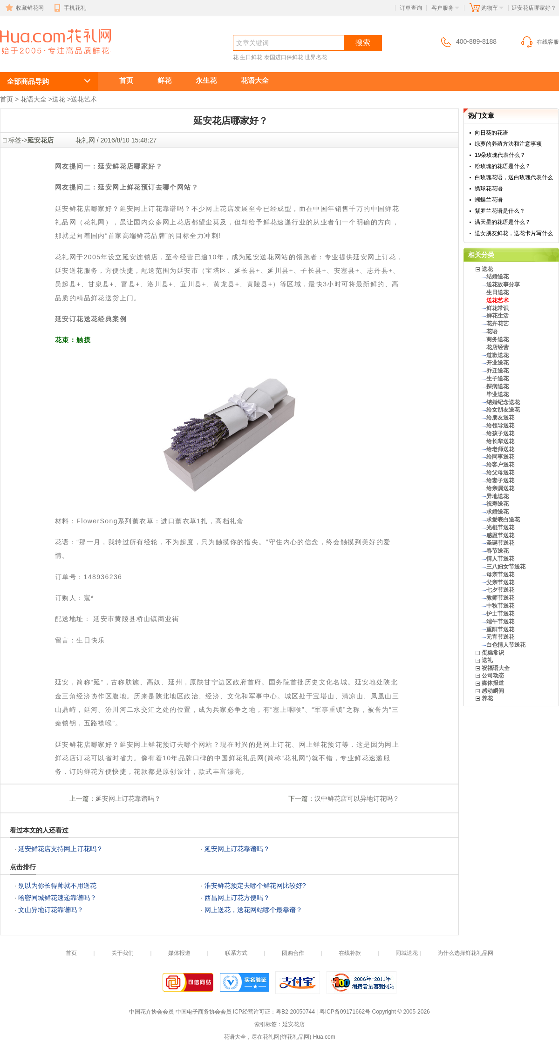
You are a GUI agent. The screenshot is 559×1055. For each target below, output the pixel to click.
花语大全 (255, 80)
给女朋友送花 (503, 409)
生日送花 (497, 292)
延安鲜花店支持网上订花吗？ (60, 848)
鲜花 (164, 80)
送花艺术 (84, 99)
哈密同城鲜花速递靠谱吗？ (57, 897)
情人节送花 (500, 558)
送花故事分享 (503, 284)
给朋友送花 (500, 417)
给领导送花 (500, 425)
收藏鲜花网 (24, 8)
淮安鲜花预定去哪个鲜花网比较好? (255, 885)
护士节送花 (500, 613)
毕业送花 (497, 394)
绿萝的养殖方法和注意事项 (508, 144)
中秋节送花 (500, 605)
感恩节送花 (500, 535)
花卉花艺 (497, 323)
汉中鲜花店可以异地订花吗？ (356, 798)
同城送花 (406, 953)
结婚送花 (497, 276)
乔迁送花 (497, 370)
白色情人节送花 (505, 645)
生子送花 (497, 378)
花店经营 (497, 347)
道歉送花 (497, 355)
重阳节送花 (500, 629)
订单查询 (411, 8)
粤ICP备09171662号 (345, 1011)
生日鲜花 (251, 57)
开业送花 (497, 362)
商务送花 (497, 339)
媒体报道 (493, 683)
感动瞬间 (493, 691)
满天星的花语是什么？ (503, 222)
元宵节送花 (500, 637)
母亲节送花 (500, 574)
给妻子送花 (500, 480)
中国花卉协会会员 (151, 1011)
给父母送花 (500, 472)
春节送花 (497, 551)
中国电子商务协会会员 (204, 1011)
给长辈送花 (500, 441)
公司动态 (493, 675)
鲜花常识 (497, 308)
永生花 (206, 80)
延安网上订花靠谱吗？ (128, 798)
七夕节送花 (500, 590)
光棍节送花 (500, 527)
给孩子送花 (500, 433)
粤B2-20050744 (295, 1011)
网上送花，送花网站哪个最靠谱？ (253, 909)
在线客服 (539, 42)
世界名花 (316, 57)
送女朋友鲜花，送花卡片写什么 (514, 233)
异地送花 (497, 496)
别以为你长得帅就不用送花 (57, 885)
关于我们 (122, 953)
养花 (487, 698)
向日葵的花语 (491, 132)
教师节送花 (500, 598)
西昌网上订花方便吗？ (237, 897)
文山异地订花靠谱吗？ (50, 909)
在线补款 (350, 953)
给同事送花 (500, 456)
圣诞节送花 (500, 543)
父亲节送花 (500, 582)
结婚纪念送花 (503, 402)
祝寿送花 (497, 503)
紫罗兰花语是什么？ (500, 211)
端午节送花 (500, 621)
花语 (492, 331)
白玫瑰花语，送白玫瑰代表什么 (514, 177)
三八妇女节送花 (505, 566)
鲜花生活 (497, 315)
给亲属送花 (500, 488)
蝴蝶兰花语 (489, 199)
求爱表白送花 (503, 519)
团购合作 (293, 953)
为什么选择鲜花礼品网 (465, 953)
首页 (126, 80)
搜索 (362, 43)
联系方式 (236, 953)
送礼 (487, 660)
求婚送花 (497, 511)
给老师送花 (500, 449)
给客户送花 (500, 464)
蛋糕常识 (493, 652)
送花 (58, 99)
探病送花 (497, 386)
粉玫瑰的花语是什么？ (503, 166)
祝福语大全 (496, 668)
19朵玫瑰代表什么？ (500, 155)
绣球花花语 (489, 188)
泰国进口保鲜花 (283, 57)
